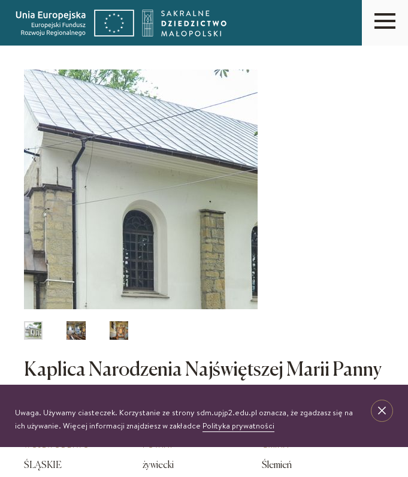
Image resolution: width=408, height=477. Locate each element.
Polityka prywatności (238, 425)
